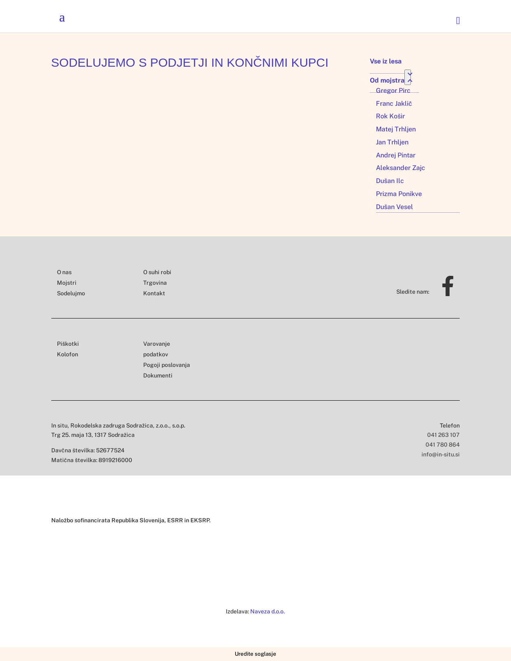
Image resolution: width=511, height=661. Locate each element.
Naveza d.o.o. (267, 611)
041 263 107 (443, 435)
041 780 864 (443, 444)
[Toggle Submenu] (407, 77)
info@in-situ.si (440, 454)
